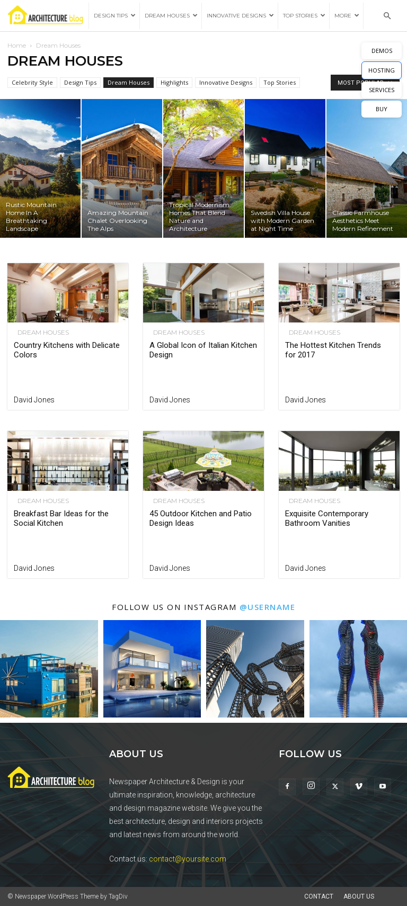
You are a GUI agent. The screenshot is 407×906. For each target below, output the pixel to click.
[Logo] (48, 16)
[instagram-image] (49, 669)
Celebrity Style (32, 82)
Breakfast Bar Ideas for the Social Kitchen (61, 518)
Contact (318, 896)
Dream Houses (171, 15)
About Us (358, 896)
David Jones (34, 400)
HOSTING (381, 70)
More (346, 15)
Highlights (174, 82)
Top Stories (304, 15)
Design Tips (115, 15)
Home (16, 45)
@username (268, 607)
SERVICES (381, 90)
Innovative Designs (240, 15)
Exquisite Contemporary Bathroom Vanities (326, 518)
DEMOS (381, 51)
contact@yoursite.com (187, 859)
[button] (387, 16)
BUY (381, 109)
